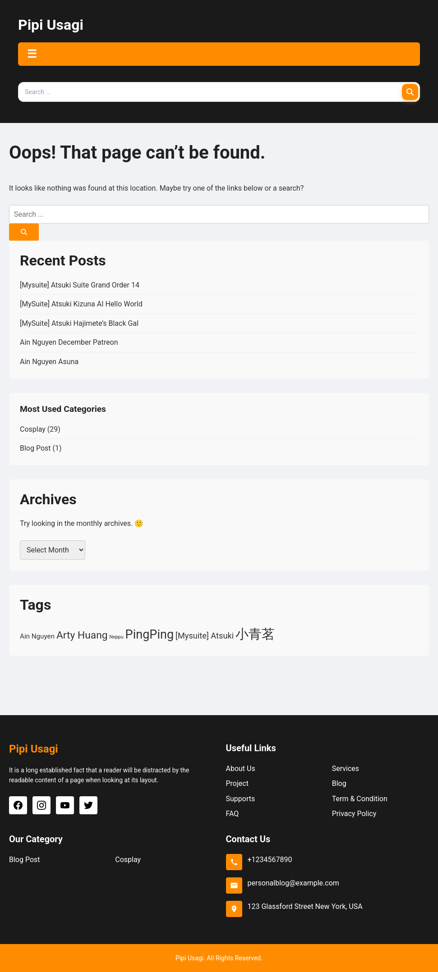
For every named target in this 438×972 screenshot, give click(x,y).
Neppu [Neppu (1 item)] (117, 637)
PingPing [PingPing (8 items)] (149, 634)
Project (237, 783)
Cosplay (33, 429)
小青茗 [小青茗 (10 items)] (255, 634)
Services (345, 768)
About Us (240, 768)
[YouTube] (65, 805)
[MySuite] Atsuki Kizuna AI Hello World (81, 304)
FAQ (232, 813)
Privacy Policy (354, 813)
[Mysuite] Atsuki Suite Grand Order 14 (79, 285)
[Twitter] (88, 805)
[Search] (410, 92)
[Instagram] (41, 805)
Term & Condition (359, 798)
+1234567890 (270, 859)
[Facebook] (18, 805)
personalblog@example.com (293, 883)
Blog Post (35, 448)
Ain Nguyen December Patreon (69, 342)
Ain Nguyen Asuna (49, 361)
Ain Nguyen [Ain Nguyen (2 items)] (37, 636)
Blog (339, 783)
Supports (240, 798)
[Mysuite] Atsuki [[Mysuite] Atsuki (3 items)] (204, 635)
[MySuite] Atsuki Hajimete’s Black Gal (79, 323)
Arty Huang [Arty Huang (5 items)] (82, 635)
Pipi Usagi (50, 24)
